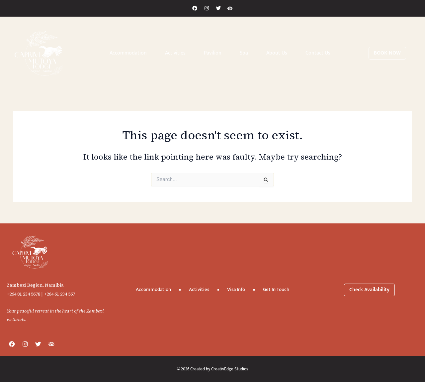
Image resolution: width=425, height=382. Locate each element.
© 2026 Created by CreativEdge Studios (212, 369)
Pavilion (212, 53)
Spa (244, 53)
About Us (276, 53)
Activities (175, 53)
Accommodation (128, 53)
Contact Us (317, 53)
